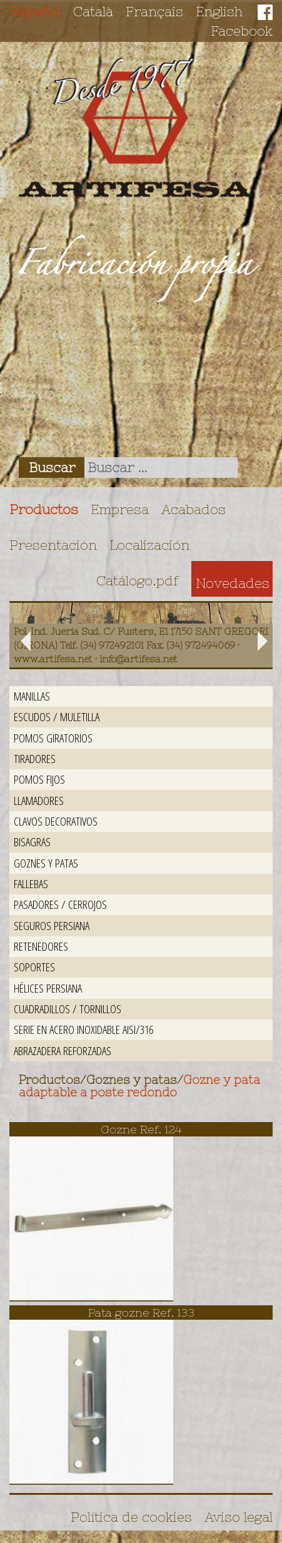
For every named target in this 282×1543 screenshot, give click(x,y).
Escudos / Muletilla (56, 716)
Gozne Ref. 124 (141, 1129)
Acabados (193, 509)
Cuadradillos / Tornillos (67, 1008)
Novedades (232, 582)
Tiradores (35, 758)
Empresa (120, 509)
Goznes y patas (46, 863)
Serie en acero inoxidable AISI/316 (83, 1029)
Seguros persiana (51, 925)
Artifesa (136, 128)
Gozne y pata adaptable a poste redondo (139, 1086)
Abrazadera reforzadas (62, 1050)
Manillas (32, 696)
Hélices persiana (48, 988)
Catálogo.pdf (137, 580)
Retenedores (41, 946)
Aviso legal (238, 1516)
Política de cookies (131, 1516)
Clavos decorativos (56, 821)
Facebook (242, 30)
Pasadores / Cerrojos (60, 904)
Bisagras (32, 841)
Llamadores (39, 800)
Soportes (34, 966)
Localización (149, 544)
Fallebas (31, 883)
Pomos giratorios (53, 738)
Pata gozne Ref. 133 (141, 1312)
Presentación (53, 544)
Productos (43, 509)
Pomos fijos (39, 779)
